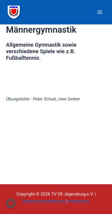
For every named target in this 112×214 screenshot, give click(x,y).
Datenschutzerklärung (44, 201)
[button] (11, 203)
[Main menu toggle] (99, 12)
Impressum (78, 201)
